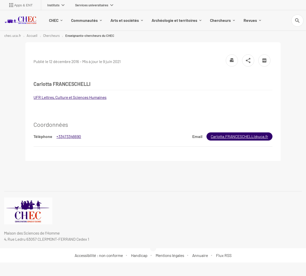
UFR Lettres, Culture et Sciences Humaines (70, 97)
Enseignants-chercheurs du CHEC (89, 36)
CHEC (55, 20)
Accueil (32, 36)
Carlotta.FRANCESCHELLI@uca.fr (239, 136)
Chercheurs (222, 20)
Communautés (86, 20)
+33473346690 (68, 136)
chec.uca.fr (12, 36)
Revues (252, 20)
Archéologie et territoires (176, 20)
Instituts (56, 5)
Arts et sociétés (126, 20)
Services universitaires (94, 5)
